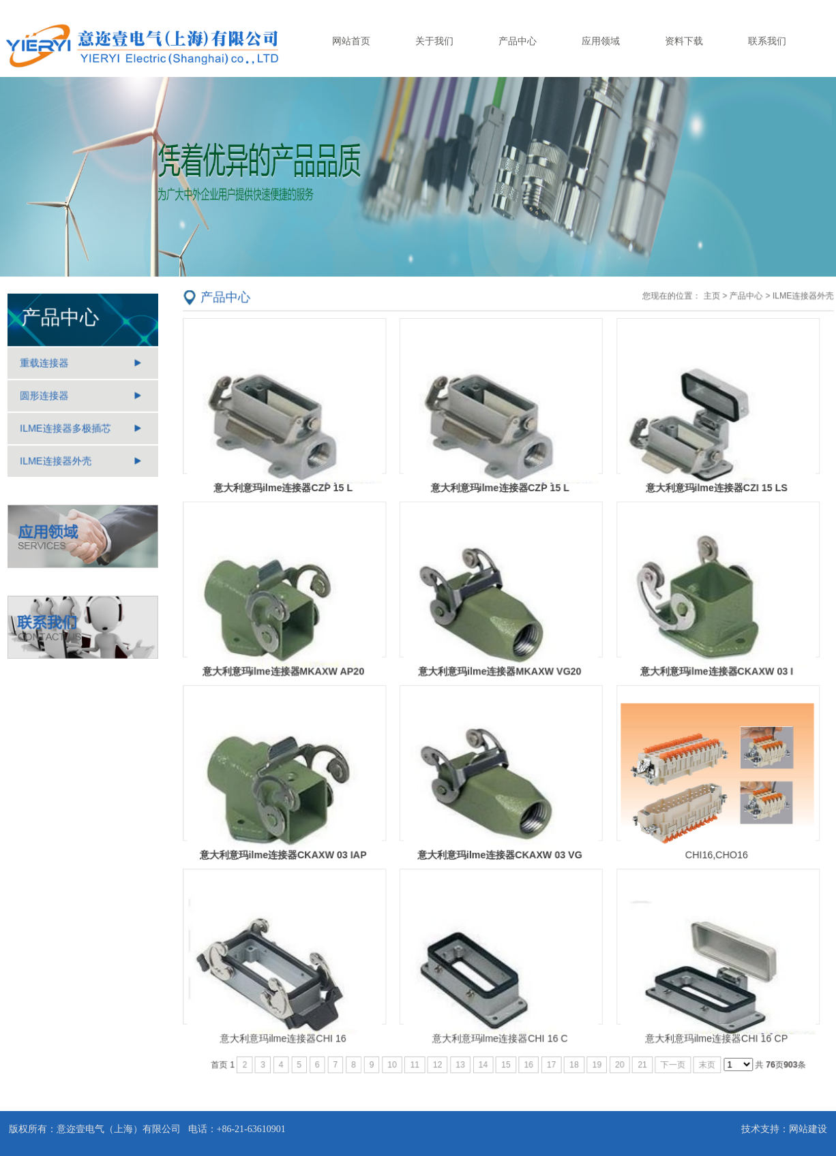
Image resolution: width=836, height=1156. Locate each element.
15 (505, 1059)
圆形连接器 (45, 396)
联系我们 (767, 40)
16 (528, 1059)
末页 (704, 1059)
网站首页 (351, 40)
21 (640, 1059)
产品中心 (517, 40)
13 (460, 1059)
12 (438, 1059)
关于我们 (434, 40)
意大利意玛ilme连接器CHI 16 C (500, 1033)
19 (595, 1059)
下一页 (670, 1059)
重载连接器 (45, 364)
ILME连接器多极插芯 (65, 429)
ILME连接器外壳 (56, 461)
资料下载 (684, 40)
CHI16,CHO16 (714, 852)
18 (573, 1059)
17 (550, 1059)
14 (483, 1059)
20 (618, 1059)
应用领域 (601, 40)
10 (393, 1059)
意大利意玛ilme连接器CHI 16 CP (713, 1033)
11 (416, 1059)
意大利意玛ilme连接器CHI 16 (286, 1033)
